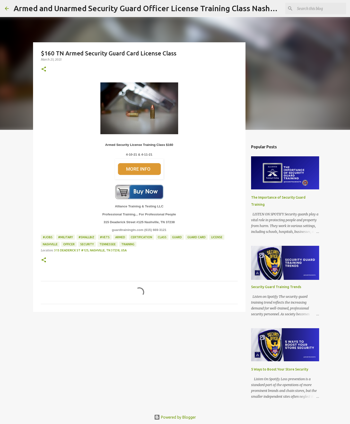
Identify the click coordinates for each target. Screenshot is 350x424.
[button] (44, 69)
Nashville (50, 244)
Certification (141, 237)
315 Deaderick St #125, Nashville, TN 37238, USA (90, 250)
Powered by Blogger (175, 417)
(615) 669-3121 (155, 230)
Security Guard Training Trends (276, 287)
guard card (196, 237)
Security (87, 244)
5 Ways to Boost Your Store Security (279, 369)
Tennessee (107, 244)
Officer (69, 244)
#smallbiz (86, 237)
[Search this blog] (320, 8)
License (216, 237)
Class (162, 237)
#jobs (47, 237)
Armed (120, 237)
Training (127, 244)
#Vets (105, 237)
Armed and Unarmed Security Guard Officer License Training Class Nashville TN (156, 8)
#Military (65, 237)
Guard (177, 237)
